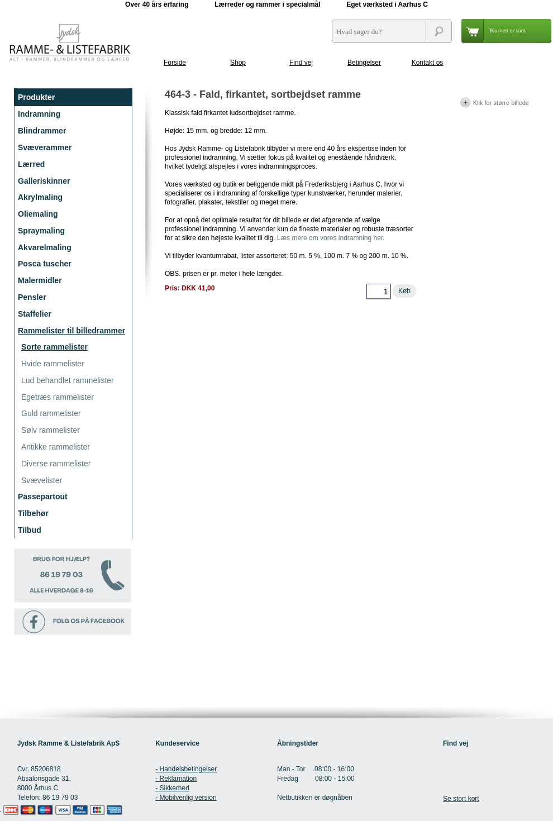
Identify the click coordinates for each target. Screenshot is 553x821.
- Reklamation (176, 778)
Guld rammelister (51, 413)
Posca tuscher (44, 263)
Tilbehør (33, 513)
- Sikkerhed (172, 788)
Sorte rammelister (54, 346)
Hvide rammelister (52, 363)
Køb (404, 291)
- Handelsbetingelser (186, 769)
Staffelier (34, 313)
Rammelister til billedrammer (71, 330)
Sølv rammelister (50, 430)
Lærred (31, 164)
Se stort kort (461, 799)
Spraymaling (41, 230)
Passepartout (43, 496)
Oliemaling (38, 213)
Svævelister (41, 480)
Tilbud (29, 530)
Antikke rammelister (55, 446)
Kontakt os (428, 62)
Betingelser (364, 62)
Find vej (301, 62)
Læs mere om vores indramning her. (331, 238)
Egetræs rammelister (57, 397)
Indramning (39, 113)
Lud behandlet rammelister (67, 380)
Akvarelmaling (44, 247)
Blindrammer (42, 130)
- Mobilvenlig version (185, 797)
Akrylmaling (40, 197)
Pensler (32, 297)
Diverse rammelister (55, 463)
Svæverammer (45, 147)
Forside (175, 62)
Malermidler (40, 280)
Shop (238, 62)
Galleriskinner (44, 180)
